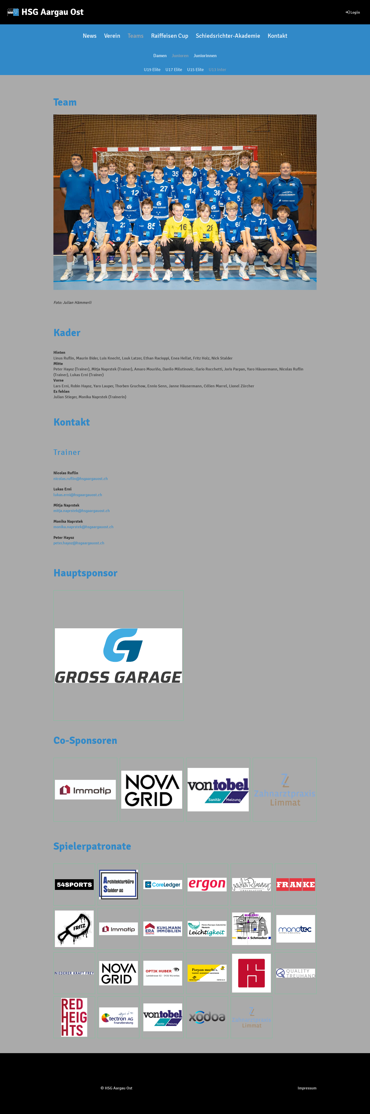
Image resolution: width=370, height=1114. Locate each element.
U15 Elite (195, 69)
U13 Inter (217, 69)
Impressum (307, 1088)
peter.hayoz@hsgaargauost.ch (78, 543)
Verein (112, 35)
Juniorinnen (205, 55)
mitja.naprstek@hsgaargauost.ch (81, 510)
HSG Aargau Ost (52, 11)
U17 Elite (173, 69)
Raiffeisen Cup (169, 35)
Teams (136, 35)
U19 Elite (152, 69)
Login (352, 12)
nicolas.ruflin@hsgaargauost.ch (80, 478)
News (90, 35)
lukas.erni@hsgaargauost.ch (77, 494)
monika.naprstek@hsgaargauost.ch (83, 526)
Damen (160, 55)
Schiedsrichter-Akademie (228, 35)
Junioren (180, 55)
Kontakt (277, 35)
